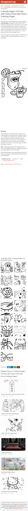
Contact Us (8, 502)
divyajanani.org (8, 1)
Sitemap (3, 502)
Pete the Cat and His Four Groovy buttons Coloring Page (14, 394)
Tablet (21, 158)
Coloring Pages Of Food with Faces (13, 164)
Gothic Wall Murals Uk (6, 452)
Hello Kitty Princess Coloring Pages (9, 491)
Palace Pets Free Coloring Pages (9, 433)
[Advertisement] (14, 54)
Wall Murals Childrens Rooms (8, 472)
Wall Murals (4, 454)
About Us (24, 502)
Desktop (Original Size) (8, 160)
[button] (25, 2)
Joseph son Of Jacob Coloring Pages (10, 413)
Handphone (15, 158)
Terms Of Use (18, 502)
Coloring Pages (4, 19)
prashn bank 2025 (19, 508)
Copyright (13, 502)
